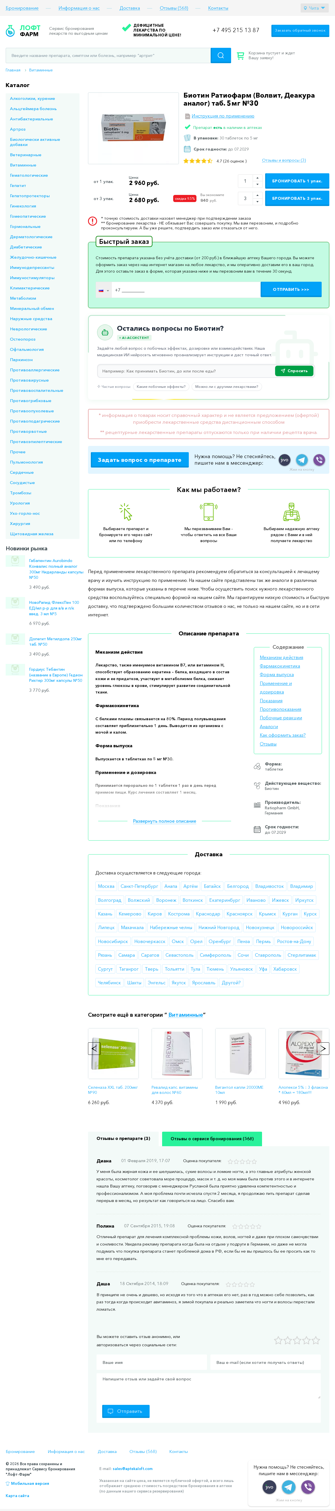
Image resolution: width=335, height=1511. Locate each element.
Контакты (218, 8)
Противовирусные (29, 380)
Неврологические (28, 329)
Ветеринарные (25, 154)
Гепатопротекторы (30, 195)
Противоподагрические (35, 421)
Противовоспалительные (36, 390)
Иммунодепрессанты (32, 267)
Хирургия (20, 523)
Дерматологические (31, 236)
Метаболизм (23, 298)
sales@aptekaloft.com (132, 1468)
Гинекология (23, 206)
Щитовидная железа (31, 533)
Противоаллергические (35, 369)
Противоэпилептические (36, 441)
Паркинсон (21, 359)
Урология (20, 503)
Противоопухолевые (32, 410)
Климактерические (30, 288)
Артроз (18, 129)
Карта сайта (17, 1495)
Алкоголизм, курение (32, 98)
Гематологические (29, 175)
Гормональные (25, 226)
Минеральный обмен (32, 308)
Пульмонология (26, 462)
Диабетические (26, 247)
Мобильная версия (30, 1483)
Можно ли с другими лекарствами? (226, 386)
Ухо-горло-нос (25, 513)
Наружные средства (31, 318)
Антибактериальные (31, 119)
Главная (13, 70)
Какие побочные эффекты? (161, 386)
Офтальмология (27, 349)
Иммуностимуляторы (32, 277)
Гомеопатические (28, 216)
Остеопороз (22, 339)
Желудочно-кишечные (33, 257)
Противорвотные (28, 431)
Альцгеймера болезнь (33, 108)
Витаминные (41, 70)
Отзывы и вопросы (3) (284, 160)
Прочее (18, 451)
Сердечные (22, 472)
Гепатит (18, 185)
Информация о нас (79, 8)
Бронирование (22, 8)
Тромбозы (20, 492)
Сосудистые (22, 482)
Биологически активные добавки (35, 142)
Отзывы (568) (174, 8)
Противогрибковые (30, 400)
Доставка (130, 8)
